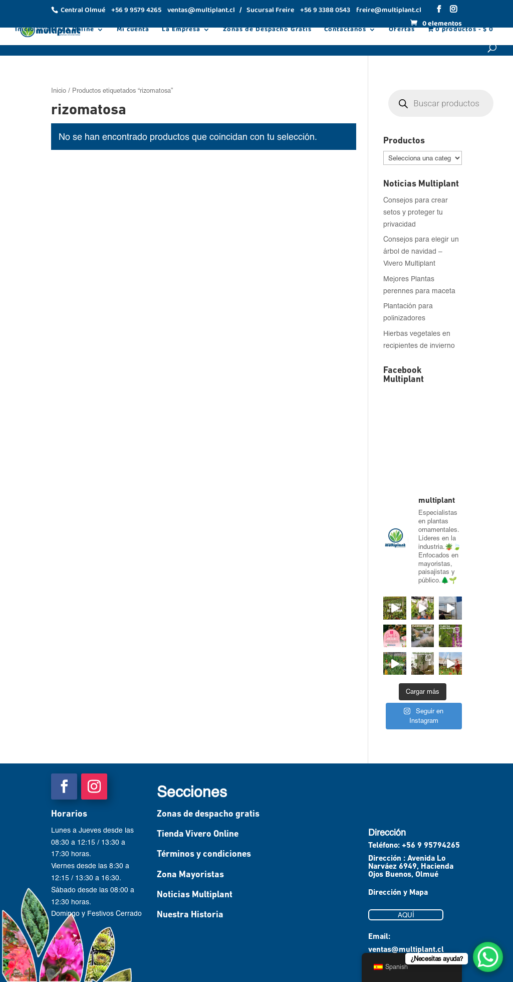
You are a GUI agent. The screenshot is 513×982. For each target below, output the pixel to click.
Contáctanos (345, 30)
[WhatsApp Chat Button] (488, 957)
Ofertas (402, 30)
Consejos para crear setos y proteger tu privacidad (415, 211)
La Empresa (181, 30)
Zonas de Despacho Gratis (267, 30)
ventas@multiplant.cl (406, 950)
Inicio (25, 30)
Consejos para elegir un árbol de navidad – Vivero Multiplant (421, 251)
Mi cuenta (133, 30)
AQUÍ (406, 915)
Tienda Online (70, 30)
